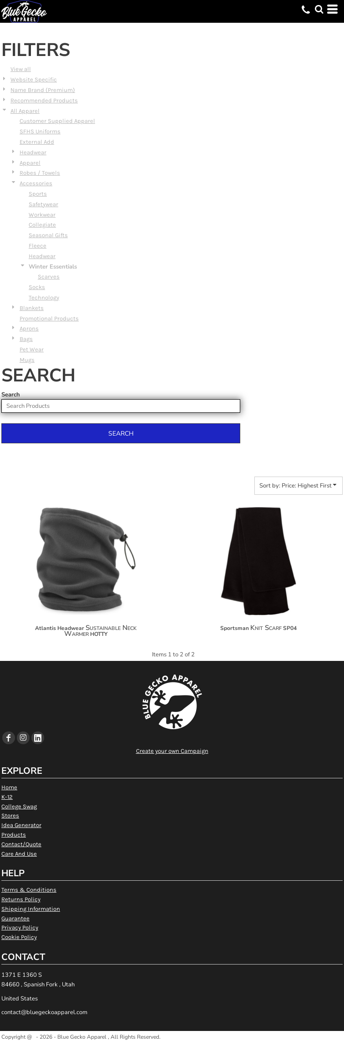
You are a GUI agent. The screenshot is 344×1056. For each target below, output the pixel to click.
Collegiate (42, 224)
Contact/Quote (21, 844)
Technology (44, 297)
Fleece (37, 245)
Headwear (33, 152)
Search (10, 395)
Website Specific (33, 79)
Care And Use (19, 853)
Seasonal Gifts (48, 235)
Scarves (49, 276)
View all (20, 69)
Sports (38, 193)
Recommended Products (44, 100)
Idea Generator (21, 825)
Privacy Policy (19, 927)
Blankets (32, 308)
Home (9, 787)
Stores (10, 815)
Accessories (36, 183)
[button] (319, 9)
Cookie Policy (19, 937)
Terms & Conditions (28, 889)
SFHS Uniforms (40, 131)
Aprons (29, 328)
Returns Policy (20, 899)
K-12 (7, 796)
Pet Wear (32, 349)
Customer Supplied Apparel (57, 120)
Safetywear (43, 204)
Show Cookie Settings (172, 1048)
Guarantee (15, 918)
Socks (37, 287)
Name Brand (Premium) (42, 89)
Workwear (42, 214)
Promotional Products (49, 318)
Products (13, 834)
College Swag (19, 806)
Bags (26, 338)
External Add (37, 141)
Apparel (30, 162)
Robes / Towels (40, 172)
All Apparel (25, 110)
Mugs (27, 359)
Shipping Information (30, 908)
